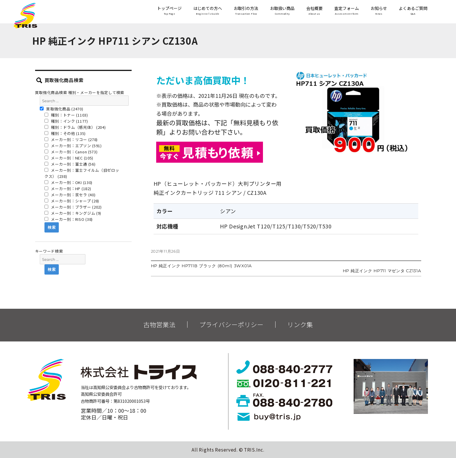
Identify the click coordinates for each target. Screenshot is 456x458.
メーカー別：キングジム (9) (72, 213)
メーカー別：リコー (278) (71, 139)
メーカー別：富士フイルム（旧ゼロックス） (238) (81, 173)
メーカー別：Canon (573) (71, 152)
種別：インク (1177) (66, 121)
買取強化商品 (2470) (61, 109)
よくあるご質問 (413, 11)
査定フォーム (346, 11)
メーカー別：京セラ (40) (70, 194)
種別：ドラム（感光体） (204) (75, 127)
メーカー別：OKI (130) (68, 182)
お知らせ (379, 11)
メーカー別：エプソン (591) (73, 145)
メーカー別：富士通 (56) (70, 164)
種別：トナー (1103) (66, 115)
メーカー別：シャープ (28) (71, 201)
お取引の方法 (246, 11)
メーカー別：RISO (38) (68, 219)
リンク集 (300, 324)
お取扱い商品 (282, 11)
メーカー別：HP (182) (67, 188)
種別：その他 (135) (65, 133)
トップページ (169, 11)
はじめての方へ (207, 11)
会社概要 (314, 11)
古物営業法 (159, 324)
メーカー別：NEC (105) (68, 158)
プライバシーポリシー (231, 324)
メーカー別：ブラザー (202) (73, 207)
